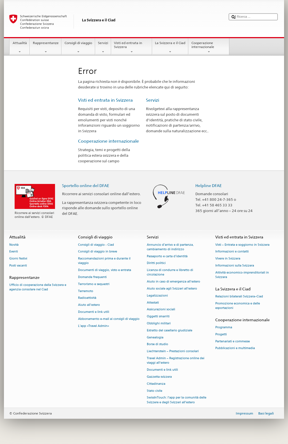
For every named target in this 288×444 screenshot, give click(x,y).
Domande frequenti (92, 277)
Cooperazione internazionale (209, 47)
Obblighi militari (159, 323)
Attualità (19, 47)
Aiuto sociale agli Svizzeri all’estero (172, 288)
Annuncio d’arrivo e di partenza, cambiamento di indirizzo (170, 247)
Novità (14, 245)
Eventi (13, 252)
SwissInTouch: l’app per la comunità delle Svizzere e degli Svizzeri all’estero (176, 400)
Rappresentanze (45, 47)
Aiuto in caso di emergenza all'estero (173, 282)
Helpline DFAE (208, 185)
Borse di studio (157, 344)
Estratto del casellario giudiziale (169, 330)
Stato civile (154, 391)
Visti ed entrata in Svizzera (131, 47)
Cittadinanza (156, 384)
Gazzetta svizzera (159, 377)
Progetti (221, 334)
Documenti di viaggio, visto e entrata (104, 270)
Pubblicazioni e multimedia (235, 348)
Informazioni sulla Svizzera (234, 265)
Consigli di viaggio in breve (97, 252)
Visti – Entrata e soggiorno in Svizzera (242, 245)
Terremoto (85, 291)
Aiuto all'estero (89, 305)
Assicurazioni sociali (161, 309)
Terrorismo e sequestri (93, 284)
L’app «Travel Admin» (93, 326)
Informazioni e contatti (232, 252)
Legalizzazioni (157, 295)
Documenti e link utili (93, 312)
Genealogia (155, 337)
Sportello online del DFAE (85, 185)
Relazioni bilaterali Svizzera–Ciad (239, 296)
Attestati (153, 302)
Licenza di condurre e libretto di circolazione (170, 272)
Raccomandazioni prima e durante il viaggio (104, 261)
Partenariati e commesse (232, 341)
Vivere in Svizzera (227, 259)
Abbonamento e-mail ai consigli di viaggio (109, 319)
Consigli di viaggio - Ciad (96, 245)
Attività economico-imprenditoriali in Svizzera (242, 275)
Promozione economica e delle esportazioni (237, 306)
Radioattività (87, 298)
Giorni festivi (18, 259)
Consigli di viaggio (78, 47)
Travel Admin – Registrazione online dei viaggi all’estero (175, 360)
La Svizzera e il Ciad (170, 47)
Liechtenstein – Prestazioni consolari (173, 351)
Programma (223, 327)
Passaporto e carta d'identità (167, 256)
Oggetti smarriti (158, 316)
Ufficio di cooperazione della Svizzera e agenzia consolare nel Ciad (37, 287)
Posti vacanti (18, 265)
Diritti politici (156, 263)
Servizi (103, 47)
